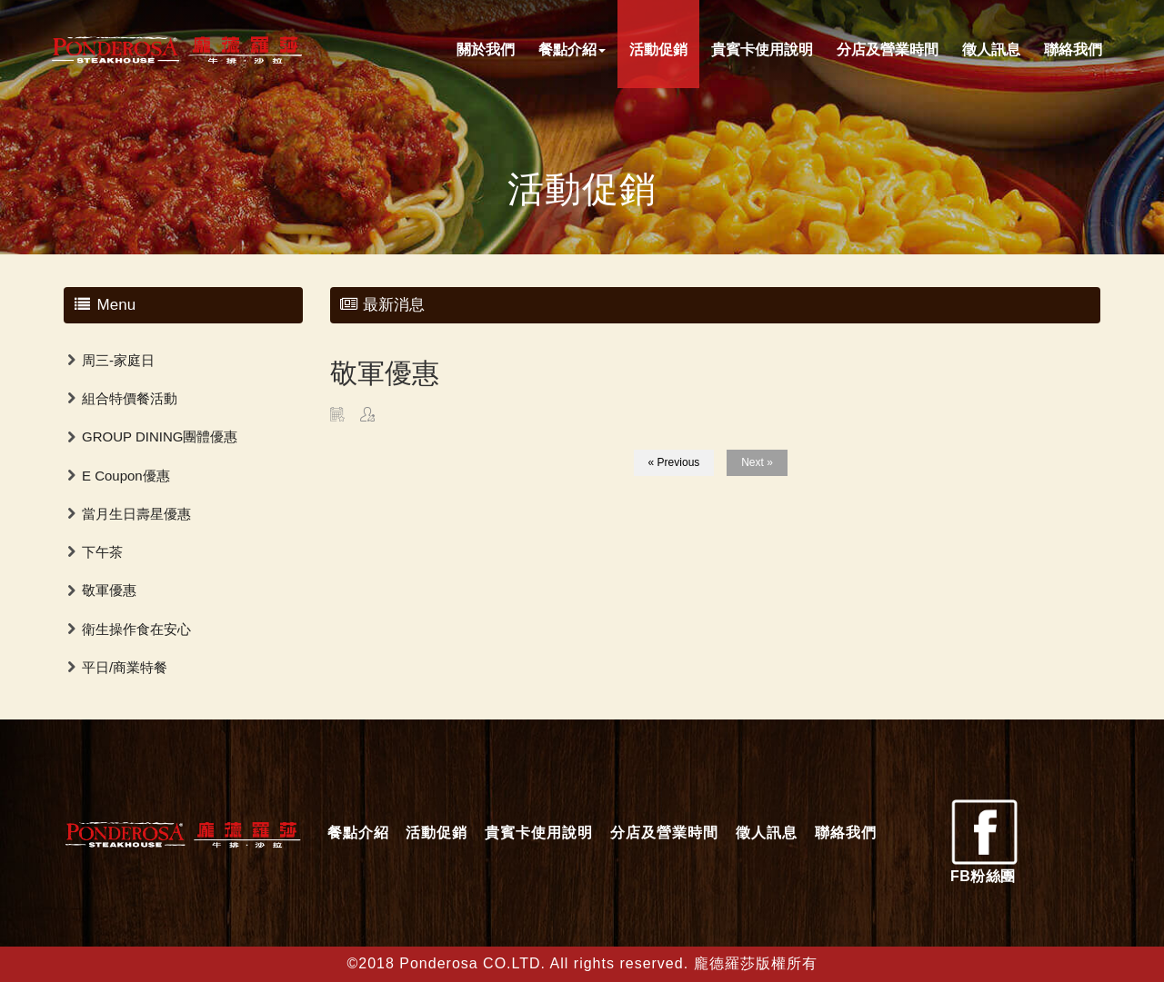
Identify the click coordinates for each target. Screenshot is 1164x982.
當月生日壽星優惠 (136, 513)
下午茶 (102, 552)
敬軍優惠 (109, 590)
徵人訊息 (991, 49)
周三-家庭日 (118, 360)
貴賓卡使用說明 (762, 49)
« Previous (674, 462)
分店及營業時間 (887, 49)
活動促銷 (658, 49)
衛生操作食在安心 (136, 629)
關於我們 (486, 49)
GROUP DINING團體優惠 (159, 436)
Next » (757, 462)
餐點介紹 (572, 49)
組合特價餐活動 (129, 398)
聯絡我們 (1073, 49)
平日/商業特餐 (124, 667)
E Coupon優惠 (126, 475)
